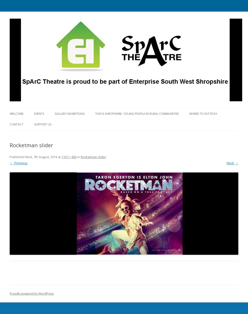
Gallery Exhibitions (70, 114)
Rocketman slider (93, 157)
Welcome (16, 114)
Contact (16, 124)
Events (39, 114)
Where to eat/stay (203, 114)
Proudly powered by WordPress (32, 294)
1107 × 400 (69, 157)
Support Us (42, 124)
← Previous (19, 163)
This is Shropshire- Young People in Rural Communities (137, 114)
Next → (232, 163)
